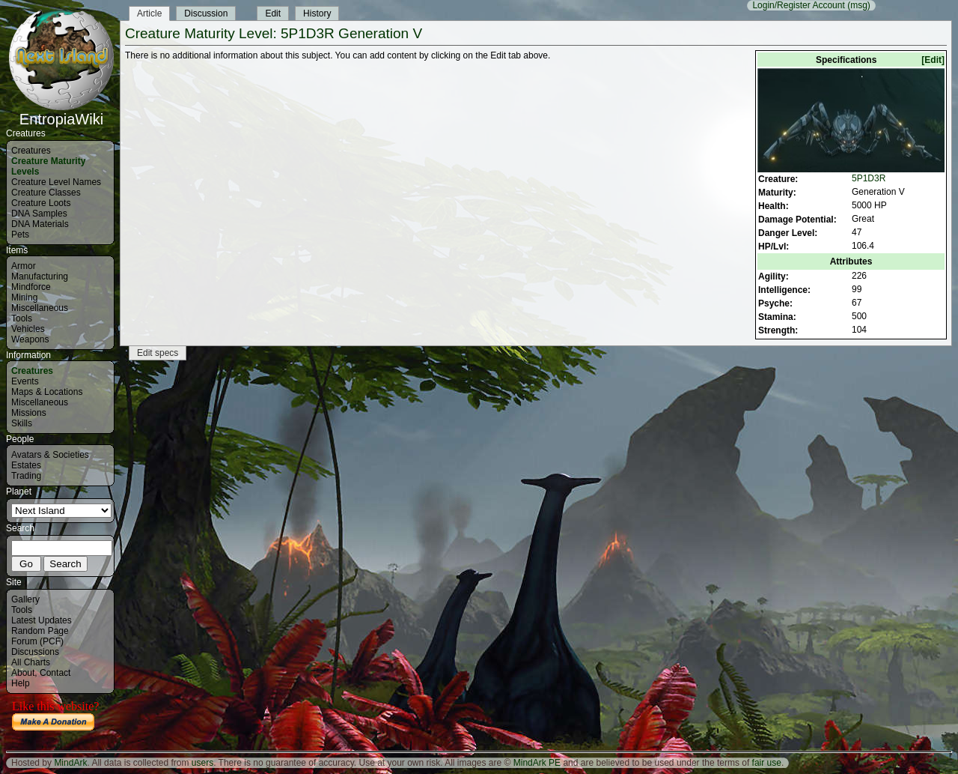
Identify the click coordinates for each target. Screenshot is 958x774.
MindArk (70, 763)
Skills (21, 423)
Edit (273, 13)
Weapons (30, 339)
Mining (24, 297)
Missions (28, 413)
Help (20, 683)
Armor (23, 266)
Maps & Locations (46, 392)
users (202, 763)
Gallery (25, 599)
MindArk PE (537, 763)
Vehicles (28, 329)
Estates (26, 465)
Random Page (40, 631)
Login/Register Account (798, 5)
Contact (55, 673)
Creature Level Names (56, 182)
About (22, 673)
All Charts (30, 662)
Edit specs (157, 353)
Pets (20, 234)
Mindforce (31, 287)
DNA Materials (40, 224)
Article (149, 13)
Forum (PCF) (37, 641)
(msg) (858, 5)
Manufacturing (39, 276)
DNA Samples (39, 213)
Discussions (35, 652)
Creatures (31, 150)
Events (25, 381)
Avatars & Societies (50, 455)
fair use (766, 763)
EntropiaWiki (61, 112)
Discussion (206, 13)
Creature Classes (46, 192)
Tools (21, 318)
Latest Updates (41, 620)
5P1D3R (868, 178)
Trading (26, 476)
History (317, 13)
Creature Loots (40, 203)
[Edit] (933, 60)
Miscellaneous (39, 308)
